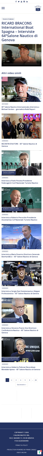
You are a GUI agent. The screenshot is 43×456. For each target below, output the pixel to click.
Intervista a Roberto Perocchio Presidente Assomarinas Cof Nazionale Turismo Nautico (19, 218)
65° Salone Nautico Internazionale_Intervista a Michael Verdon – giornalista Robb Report (20, 108)
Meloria (24, 452)
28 (36, 380)
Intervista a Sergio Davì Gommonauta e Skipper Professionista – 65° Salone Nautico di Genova (21, 292)
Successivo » (21, 384)
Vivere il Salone (8, 19)
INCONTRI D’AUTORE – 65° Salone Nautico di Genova (19, 145)
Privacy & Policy (21, 445)
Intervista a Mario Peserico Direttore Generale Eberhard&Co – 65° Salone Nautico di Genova (21, 255)
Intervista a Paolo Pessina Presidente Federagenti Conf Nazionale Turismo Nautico (20, 182)
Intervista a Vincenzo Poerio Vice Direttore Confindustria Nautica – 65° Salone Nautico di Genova (20, 330)
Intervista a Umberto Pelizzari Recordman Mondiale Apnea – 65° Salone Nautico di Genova (21, 368)
